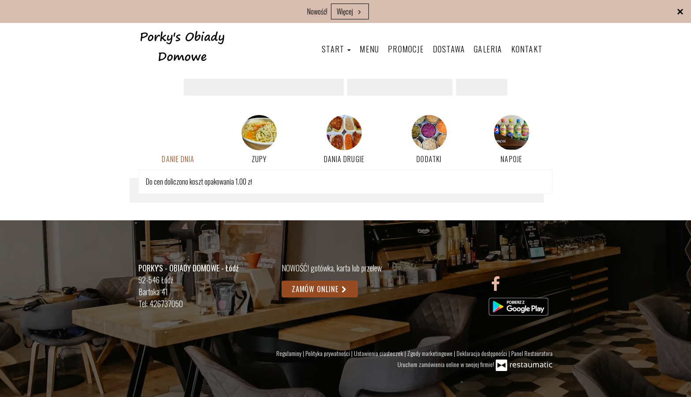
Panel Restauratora (532, 353)
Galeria (488, 49)
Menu (369, 49)
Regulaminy (289, 353)
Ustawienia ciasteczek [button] (379, 353)
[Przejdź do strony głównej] (182, 46)
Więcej (350, 11)
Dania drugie (344, 139)
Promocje (406, 49)
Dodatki (429, 139)
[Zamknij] (679, 11)
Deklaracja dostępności (483, 353)
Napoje (511, 139)
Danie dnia (178, 159)
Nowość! (317, 11)
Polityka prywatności (328, 353)
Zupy (259, 139)
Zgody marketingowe (430, 353)
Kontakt (526, 49)
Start (336, 49)
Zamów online (320, 289)
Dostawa (449, 49)
